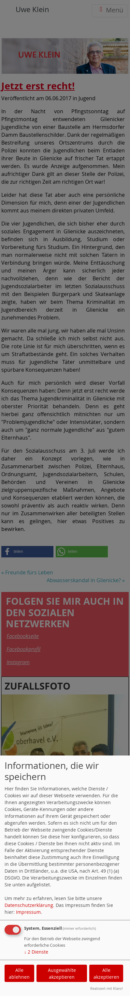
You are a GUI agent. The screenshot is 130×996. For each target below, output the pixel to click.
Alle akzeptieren (106, 973)
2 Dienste (36, 952)
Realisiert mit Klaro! (106, 988)
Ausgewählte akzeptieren (62, 973)
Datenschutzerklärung (29, 905)
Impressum (28, 912)
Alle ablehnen (19, 973)
